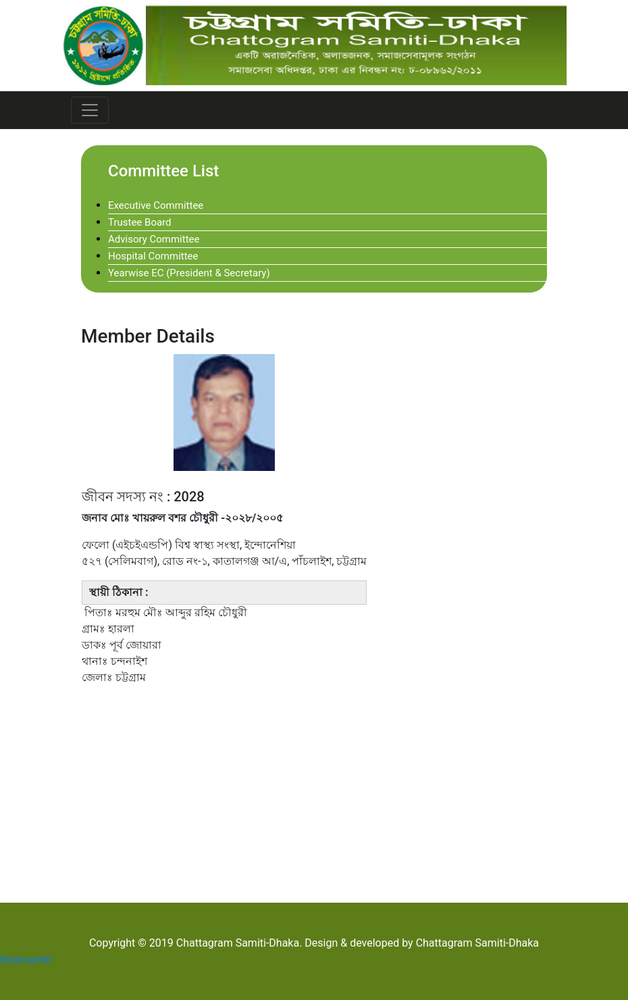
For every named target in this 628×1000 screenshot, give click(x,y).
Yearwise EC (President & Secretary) (189, 273)
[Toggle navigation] (90, 110)
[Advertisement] (314, 791)
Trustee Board (140, 222)
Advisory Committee (153, 239)
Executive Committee (155, 205)
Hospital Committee (153, 256)
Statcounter (26, 959)
